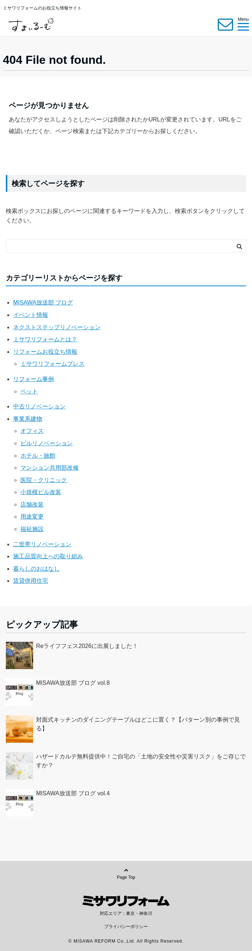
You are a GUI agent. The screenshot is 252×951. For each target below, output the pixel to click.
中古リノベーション (39, 406)
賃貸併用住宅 (30, 581)
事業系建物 (27, 419)
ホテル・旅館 (37, 456)
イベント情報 (30, 315)
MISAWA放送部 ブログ (43, 302)
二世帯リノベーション (42, 544)
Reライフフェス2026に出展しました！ (87, 646)
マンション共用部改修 (49, 468)
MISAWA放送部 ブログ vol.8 (73, 683)
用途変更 (32, 516)
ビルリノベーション (46, 443)
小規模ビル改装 (40, 492)
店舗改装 (32, 504)
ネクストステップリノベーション (57, 327)
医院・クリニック (43, 480)
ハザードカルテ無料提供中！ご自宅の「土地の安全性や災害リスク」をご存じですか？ (141, 760)
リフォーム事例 (33, 379)
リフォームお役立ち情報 (45, 352)
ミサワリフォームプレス (52, 364)
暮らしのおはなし (36, 569)
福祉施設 (32, 529)
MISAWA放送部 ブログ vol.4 (73, 793)
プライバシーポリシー (126, 926)
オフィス (32, 431)
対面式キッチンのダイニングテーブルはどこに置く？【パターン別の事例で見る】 (138, 724)
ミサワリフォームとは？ (45, 339)
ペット (29, 391)
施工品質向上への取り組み (48, 556)
